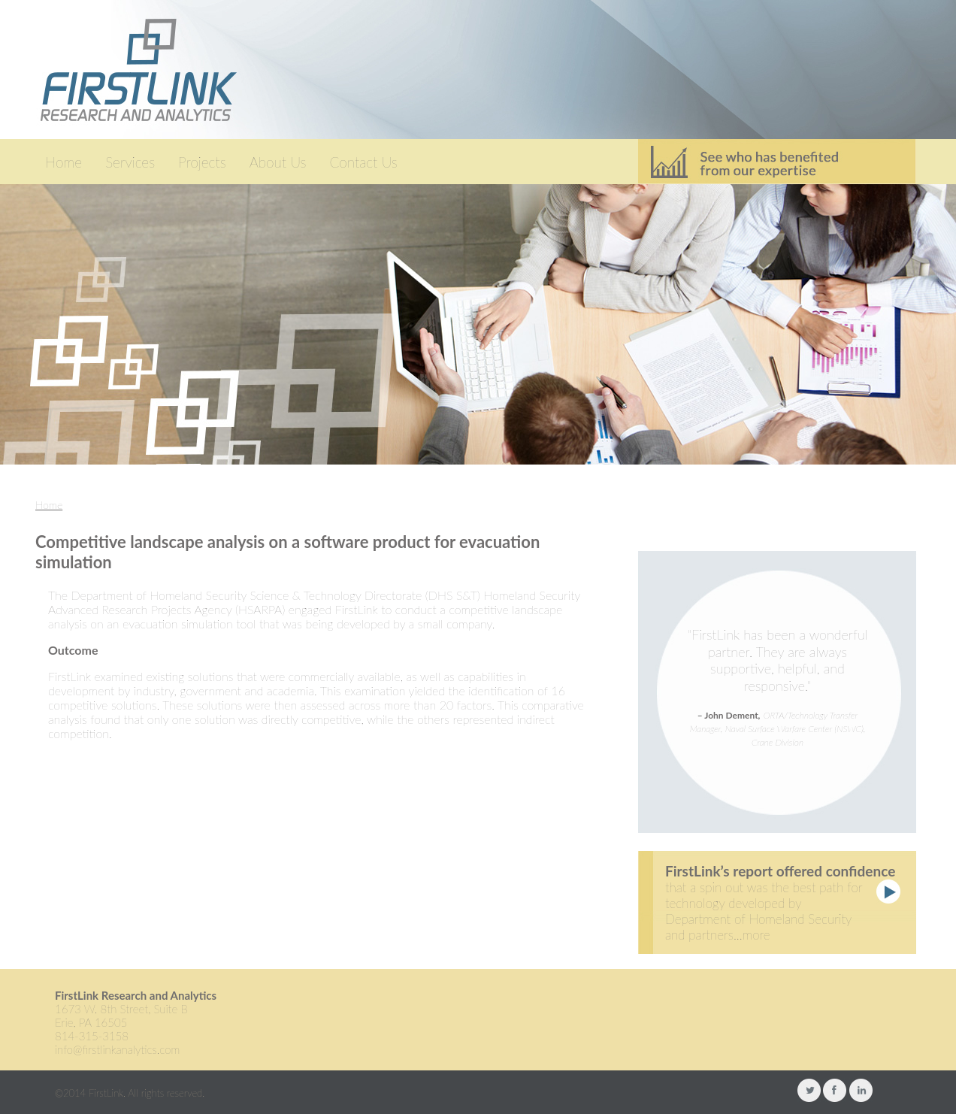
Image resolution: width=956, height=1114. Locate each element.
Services (130, 162)
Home (63, 162)
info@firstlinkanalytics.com (117, 1049)
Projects (202, 162)
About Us (278, 162)
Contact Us (364, 162)
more (756, 935)
